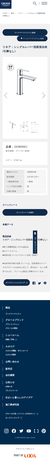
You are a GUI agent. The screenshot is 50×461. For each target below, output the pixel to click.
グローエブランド (14, 320)
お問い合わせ (12, 362)
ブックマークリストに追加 (25, 33)
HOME (5, 13)
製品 (12, 13)
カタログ (10, 347)
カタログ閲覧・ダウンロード (16, 351)
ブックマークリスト (48, 244)
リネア (20, 13)
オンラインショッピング (15, 283)
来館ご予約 (9, 340)
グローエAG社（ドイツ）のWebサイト (20, 414)
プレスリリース (11, 391)
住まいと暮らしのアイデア (19, 398)
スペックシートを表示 (25, 212)
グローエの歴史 (11, 328)
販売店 (8, 369)
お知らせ (10, 382)
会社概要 (10, 375)
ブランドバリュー (12, 324)
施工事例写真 (12, 405)
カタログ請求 (10, 355)
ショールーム (12, 335)
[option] (25, 82)
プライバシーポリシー (25, 449)
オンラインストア (12, 418)
